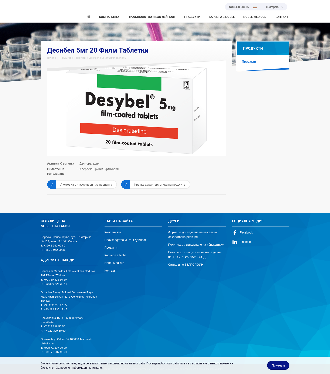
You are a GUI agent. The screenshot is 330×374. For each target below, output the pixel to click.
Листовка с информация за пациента (79, 184)
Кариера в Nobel (116, 255)
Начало (51, 57)
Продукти (65, 57)
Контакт (110, 270)
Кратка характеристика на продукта (153, 184)
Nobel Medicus (114, 263)
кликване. (96, 367)
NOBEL (46, 11)
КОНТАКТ (281, 17)
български (272, 7)
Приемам (278, 365)
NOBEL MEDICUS (254, 17)
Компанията (113, 232)
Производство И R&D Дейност (125, 240)
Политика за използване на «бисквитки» (196, 244)
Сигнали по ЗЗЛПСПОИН (185, 264)
